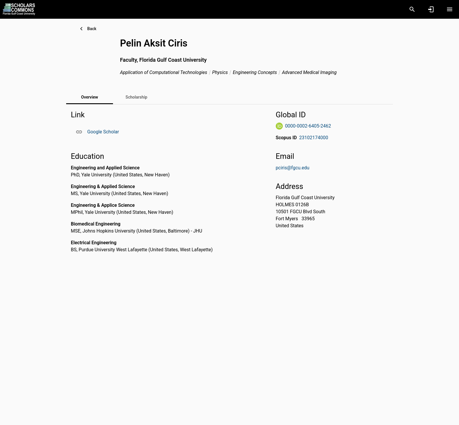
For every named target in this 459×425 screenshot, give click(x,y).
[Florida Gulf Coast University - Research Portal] (18, 9)
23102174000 (313, 137)
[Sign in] (431, 9)
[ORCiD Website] (279, 126)
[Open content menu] (450, 9)
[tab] (136, 97)
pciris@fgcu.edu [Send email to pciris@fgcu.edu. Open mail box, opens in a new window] (292, 168)
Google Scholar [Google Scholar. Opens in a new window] (103, 132)
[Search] (412, 9)
